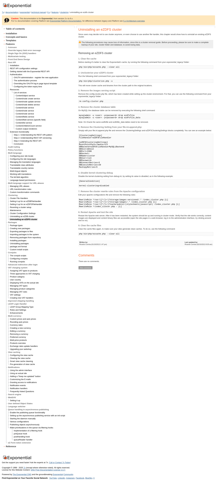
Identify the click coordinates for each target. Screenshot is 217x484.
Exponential (58, 474)
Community (68, 474)
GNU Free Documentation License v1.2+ (48, 470)
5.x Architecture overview (134, 21)
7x (3, 12)
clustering (64, 12)
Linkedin (61, 478)
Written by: (83, 242)
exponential (25, 12)
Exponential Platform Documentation (65, 21)
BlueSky (88, 478)
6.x (48, 12)
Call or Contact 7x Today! (60, 462)
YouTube (53, 478)
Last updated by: (191, 242)
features (55, 12)
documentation (12, 12)
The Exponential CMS (22, 474)
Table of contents (15, 28)
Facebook (80, 478)
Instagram (70, 478)
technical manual (38, 12)
